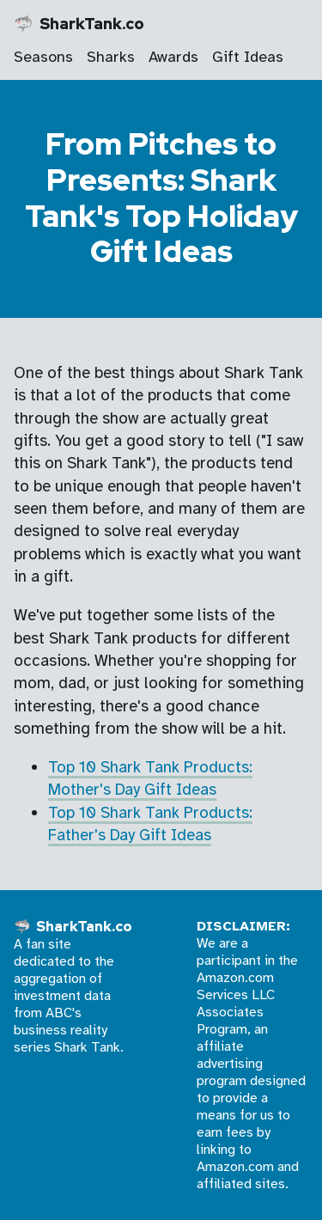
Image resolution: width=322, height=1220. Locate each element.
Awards (173, 56)
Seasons (43, 56)
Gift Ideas (247, 56)
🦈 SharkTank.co (79, 24)
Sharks (111, 56)
